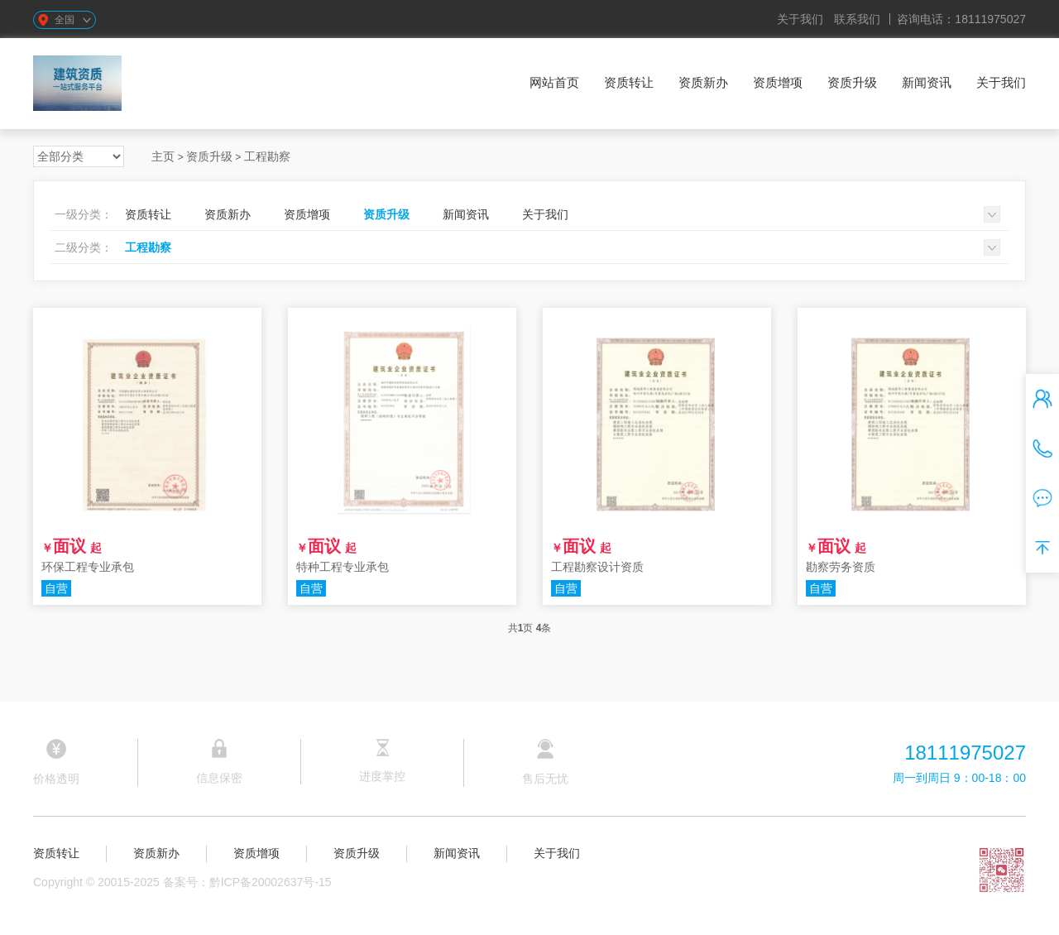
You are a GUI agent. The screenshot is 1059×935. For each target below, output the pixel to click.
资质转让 (629, 82)
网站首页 (554, 82)
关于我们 (800, 19)
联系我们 (857, 19)
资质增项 (778, 82)
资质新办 (703, 82)
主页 (163, 156)
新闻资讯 (926, 82)
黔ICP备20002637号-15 (270, 882)
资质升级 (852, 82)
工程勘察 (267, 156)
